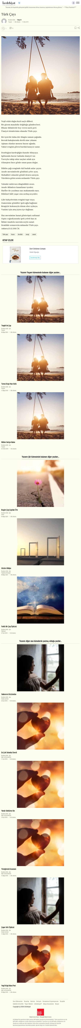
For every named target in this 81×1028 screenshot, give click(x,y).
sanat (34, 234)
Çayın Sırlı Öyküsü (7, 927)
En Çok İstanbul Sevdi (9, 753)
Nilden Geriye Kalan (8, 442)
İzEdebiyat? (38, 1004)
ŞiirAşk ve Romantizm (6, 756)
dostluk (20, 234)
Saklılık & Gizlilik (18, 1004)
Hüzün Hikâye (6, 568)
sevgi (27, 234)
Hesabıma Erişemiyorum (51, 1001)
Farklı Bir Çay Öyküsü (9, 626)
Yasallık (62, 1001)
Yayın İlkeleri (29, 1004)
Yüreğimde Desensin (8, 869)
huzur (13, 234)
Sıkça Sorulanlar (48, 1004)
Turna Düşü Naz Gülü (9, 384)
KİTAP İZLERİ (8, 240)
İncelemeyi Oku (35, 257)
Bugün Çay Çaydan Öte (9, 510)
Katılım (32, 1001)
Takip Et (19, 20)
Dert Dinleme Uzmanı (38, 249)
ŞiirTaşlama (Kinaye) (6, 572)
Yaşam (10, 22)
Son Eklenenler (18, 1001)
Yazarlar (26, 1001)
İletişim (38, 1001)
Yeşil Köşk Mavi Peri (8, 986)
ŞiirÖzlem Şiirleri (6, 698)
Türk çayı (5, 234)
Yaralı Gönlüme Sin (8, 811)
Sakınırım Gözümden (8, 694)
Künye (57, 1004)
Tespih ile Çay (6, 326)
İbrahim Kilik (11, 20)
